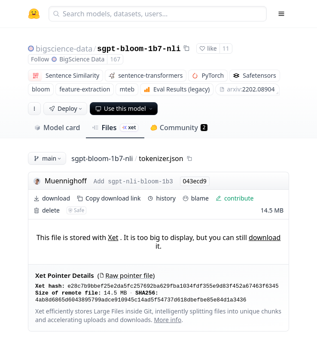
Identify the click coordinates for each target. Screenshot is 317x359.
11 (226, 48)
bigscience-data (64, 48)
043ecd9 (195, 181)
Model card (57, 127)
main (48, 158)
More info (167, 320)
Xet (113, 237)
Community (178, 127)
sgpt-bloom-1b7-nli (138, 49)
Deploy (66, 108)
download (264, 237)
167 (115, 59)
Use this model (124, 108)
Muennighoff (66, 181)
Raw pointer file (125, 275)
